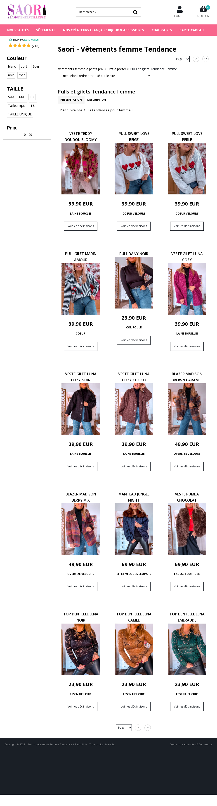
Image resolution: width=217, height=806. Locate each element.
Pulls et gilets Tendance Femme (153, 69)
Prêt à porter (116, 69)
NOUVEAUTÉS (18, 30)
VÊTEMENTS (45, 30)
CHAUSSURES (162, 30)
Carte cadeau (191, 30)
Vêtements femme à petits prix (80, 69)
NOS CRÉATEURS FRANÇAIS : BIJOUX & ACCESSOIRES (103, 30)
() (35, 46)
